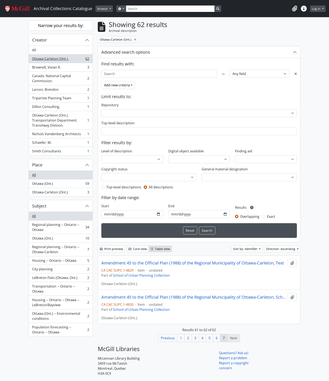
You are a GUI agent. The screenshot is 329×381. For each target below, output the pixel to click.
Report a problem (233, 358)
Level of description (116, 151)
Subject (39, 206)
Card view (137, 249)
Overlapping (249, 216)
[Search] (170, 8)
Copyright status (114, 169)
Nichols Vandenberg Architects (60, 134)
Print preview (111, 249)
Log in (316, 9)
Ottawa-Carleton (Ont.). (60, 59)
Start (105, 206)
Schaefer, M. (60, 143)
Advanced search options (125, 52)
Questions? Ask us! (233, 353)
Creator (39, 40)
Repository (110, 105)
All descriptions (161, 187)
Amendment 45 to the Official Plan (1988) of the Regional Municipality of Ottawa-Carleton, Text (192, 263)
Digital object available (186, 151)
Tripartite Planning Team (60, 99)
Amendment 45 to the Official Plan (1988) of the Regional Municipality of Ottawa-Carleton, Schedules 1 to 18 (193, 297)
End (171, 206)
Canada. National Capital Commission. (60, 78)
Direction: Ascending (281, 249)
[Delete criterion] (295, 73)
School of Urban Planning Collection (141, 275)
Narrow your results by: (61, 25)
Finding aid (243, 151)
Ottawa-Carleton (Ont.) (60, 193)
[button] (294, 8)
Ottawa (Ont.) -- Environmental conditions (60, 316)
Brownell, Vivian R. (60, 68)
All (34, 50)
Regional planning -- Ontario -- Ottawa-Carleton (60, 249)
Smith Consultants (60, 152)
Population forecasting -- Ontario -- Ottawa (60, 329)
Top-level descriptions (123, 187)
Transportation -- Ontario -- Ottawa (60, 289)
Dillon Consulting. (60, 107)
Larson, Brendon (60, 90)
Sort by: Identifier (245, 249)
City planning (60, 270)
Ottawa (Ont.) (60, 184)
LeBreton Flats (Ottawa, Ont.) (60, 278)
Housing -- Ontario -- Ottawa (60, 261)
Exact (271, 216)
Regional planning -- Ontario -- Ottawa (60, 227)
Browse (102, 9)
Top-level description (117, 123)
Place (37, 165)
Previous (168, 338)
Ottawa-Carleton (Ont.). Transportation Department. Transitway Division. (60, 120)
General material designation (225, 169)
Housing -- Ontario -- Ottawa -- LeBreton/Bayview (60, 302)
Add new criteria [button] (117, 85)
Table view (160, 249)
